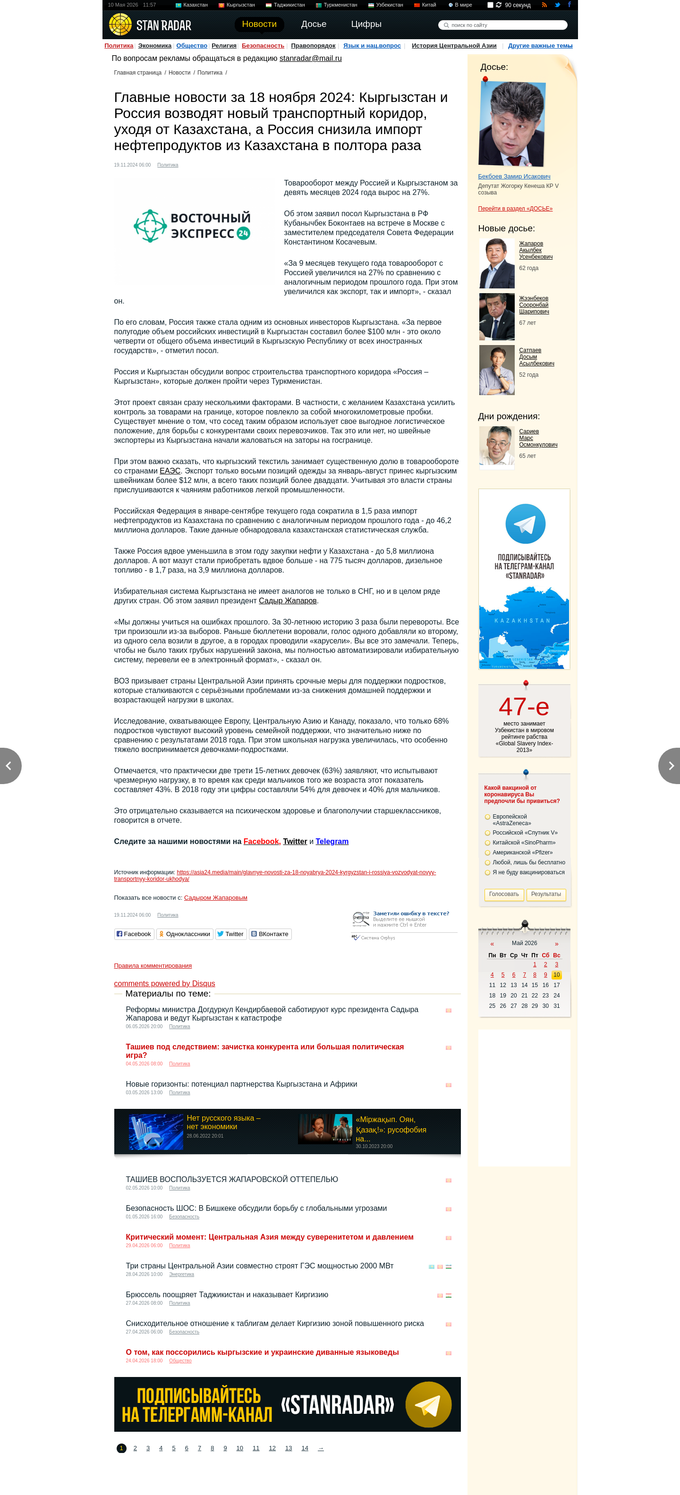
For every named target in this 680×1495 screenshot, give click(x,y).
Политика (118, 45)
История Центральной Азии (454, 45)
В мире (463, 5)
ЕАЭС (170, 471)
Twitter (295, 841)
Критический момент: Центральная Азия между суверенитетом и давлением (270, 1237)
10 (240, 1448)
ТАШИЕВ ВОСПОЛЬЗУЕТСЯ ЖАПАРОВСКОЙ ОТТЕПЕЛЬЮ (232, 1179)
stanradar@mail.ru (311, 58)
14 (304, 1448)
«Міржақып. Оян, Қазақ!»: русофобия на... (391, 1129)
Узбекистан (389, 5)
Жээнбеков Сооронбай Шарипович (534, 305)
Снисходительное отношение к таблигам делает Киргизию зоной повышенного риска (275, 1323)
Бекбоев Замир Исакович (514, 176)
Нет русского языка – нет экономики (224, 1122)
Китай (429, 5)
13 (288, 1448)
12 (272, 1448)
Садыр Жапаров (288, 601)
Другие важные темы (540, 45)
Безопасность (263, 45)
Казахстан (196, 5)
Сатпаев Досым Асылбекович (536, 357)
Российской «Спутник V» (525, 832)
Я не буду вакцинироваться (529, 872)
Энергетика (181, 1274)
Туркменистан (340, 5)
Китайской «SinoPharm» (524, 842)
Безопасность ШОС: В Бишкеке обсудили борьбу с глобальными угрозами (256, 1208)
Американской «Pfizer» (523, 852)
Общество (192, 45)
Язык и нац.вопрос (372, 45)
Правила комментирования (153, 965)
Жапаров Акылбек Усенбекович (536, 250)
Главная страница (138, 72)
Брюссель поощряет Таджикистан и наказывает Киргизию (227, 1295)
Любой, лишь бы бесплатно (529, 862)
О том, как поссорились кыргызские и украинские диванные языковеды (262, 1352)
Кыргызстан (241, 5)
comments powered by (164, 984)
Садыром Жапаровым (215, 897)
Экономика (155, 45)
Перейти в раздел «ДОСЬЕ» (515, 208)
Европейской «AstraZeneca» (512, 820)
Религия (224, 45)
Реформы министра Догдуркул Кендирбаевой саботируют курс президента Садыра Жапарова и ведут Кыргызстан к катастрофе (272, 1013)
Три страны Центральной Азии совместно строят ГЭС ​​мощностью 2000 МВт (260, 1266)
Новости (179, 72)
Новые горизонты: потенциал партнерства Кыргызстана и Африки (241, 1084)
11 (256, 1448)
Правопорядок (313, 45)
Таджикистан (289, 5)
